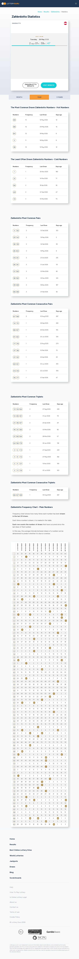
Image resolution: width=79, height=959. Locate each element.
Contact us (14, 907)
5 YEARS (60, 97)
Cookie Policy (15, 917)
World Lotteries (16, 855)
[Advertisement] (39, 62)
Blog (11, 872)
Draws (12, 867)
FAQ (11, 887)
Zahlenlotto (55, 12)
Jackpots (14, 861)
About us (13, 902)
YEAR (39, 97)
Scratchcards (15, 878)
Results (46, 12)
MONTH (19, 97)
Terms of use (14, 912)
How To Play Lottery (17, 892)
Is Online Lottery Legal (18, 897)
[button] (76, 3)
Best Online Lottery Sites (21, 850)
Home (40, 12)
